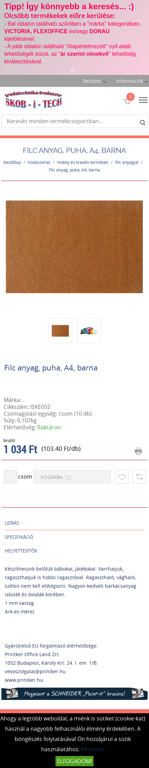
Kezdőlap (12, 162)
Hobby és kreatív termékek (82, 162)
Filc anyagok (126, 162)
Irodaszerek (39, 162)
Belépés (92, 81)
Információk (129, 81)
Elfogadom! (74, 761)
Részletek (93, 749)
